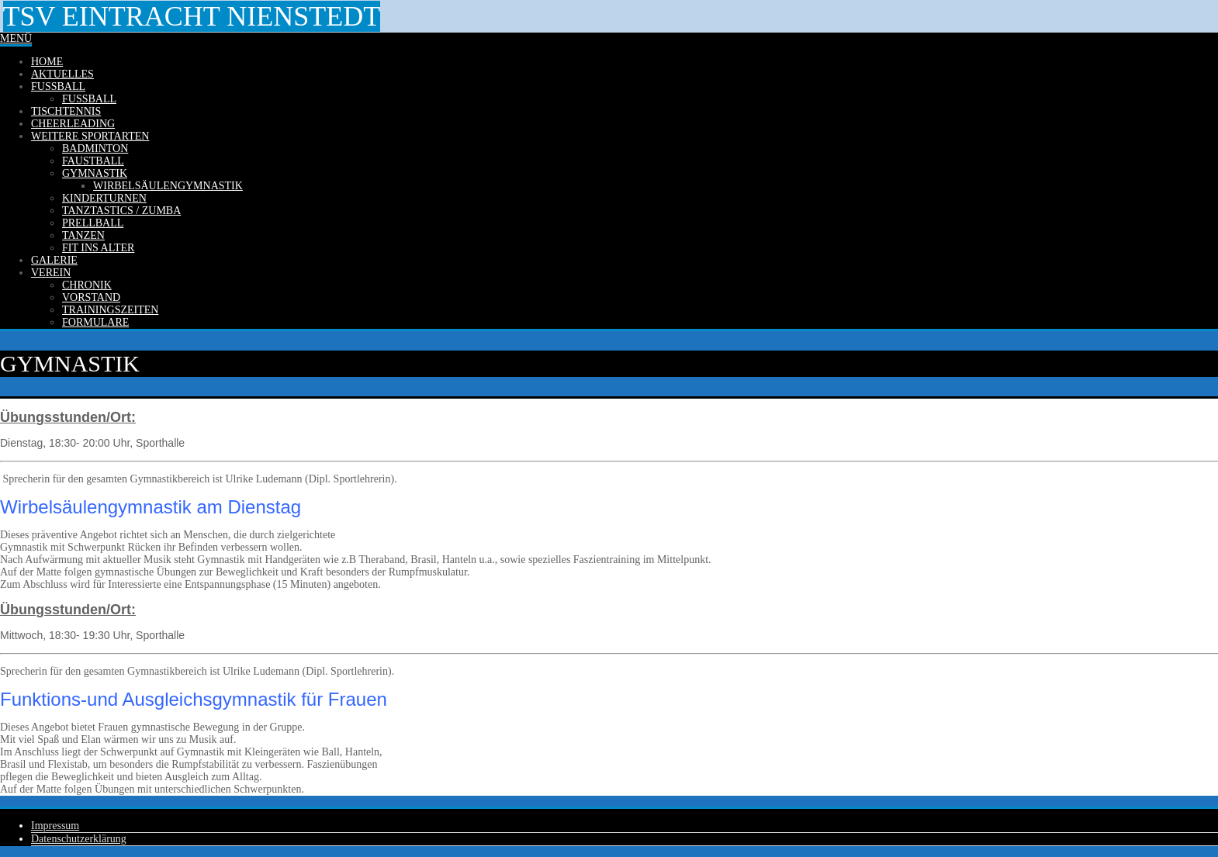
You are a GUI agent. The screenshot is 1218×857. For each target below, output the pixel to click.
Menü (16, 38)
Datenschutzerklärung (78, 839)
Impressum (55, 825)
